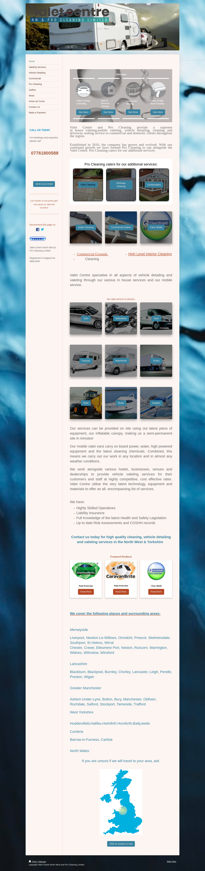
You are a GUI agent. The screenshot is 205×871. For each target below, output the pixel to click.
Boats (121, 403)
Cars (85, 318)
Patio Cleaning (88, 184)
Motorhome (121, 360)
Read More (85, 591)
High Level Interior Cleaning (150, 254)
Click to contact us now (121, 843)
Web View (171, 861)
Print (33, 861)
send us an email (44, 184)
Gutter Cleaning (86, 227)
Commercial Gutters (121, 227)
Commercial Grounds (92, 254)
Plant (85, 403)
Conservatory (154, 184)
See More (83, 112)
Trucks (156, 360)
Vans (156, 318)
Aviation (156, 403)
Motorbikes (120, 318)
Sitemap (42, 861)
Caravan (86, 360)
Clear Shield (156, 227)
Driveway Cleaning (121, 185)
